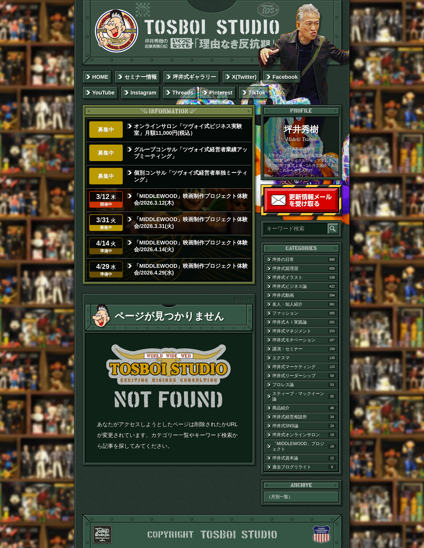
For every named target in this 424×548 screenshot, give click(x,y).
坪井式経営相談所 (304, 417)
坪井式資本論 (304, 458)
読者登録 (336, 211)
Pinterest (221, 93)
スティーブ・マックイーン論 (304, 396)
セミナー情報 (140, 77)
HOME (100, 77)
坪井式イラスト (304, 277)
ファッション (304, 313)
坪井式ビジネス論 (304, 286)
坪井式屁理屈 (304, 268)
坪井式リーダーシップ (304, 375)
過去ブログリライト (304, 467)
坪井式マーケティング (304, 366)
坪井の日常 (304, 259)
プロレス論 (304, 384)
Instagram (144, 93)
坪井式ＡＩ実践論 (304, 322)
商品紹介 (304, 408)
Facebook (285, 77)
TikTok (257, 93)
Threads (182, 93)
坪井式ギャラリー (194, 77)
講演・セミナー (304, 349)
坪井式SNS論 (304, 425)
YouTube (103, 93)
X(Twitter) (244, 77)
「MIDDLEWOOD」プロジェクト (304, 446)
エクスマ (304, 357)
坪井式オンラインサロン (304, 434)
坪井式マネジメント (304, 331)
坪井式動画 (304, 295)
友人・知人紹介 (304, 304)
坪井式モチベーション (304, 340)
